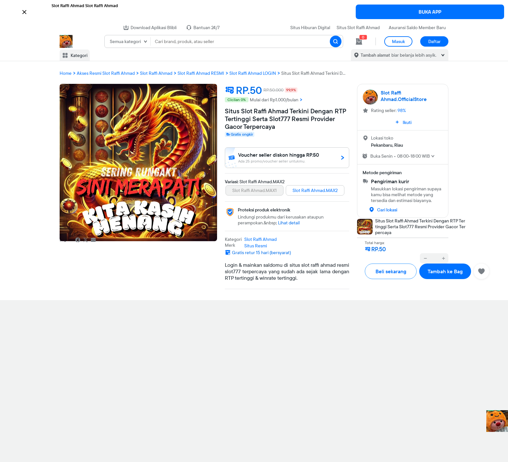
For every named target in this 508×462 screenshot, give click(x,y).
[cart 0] (358, 41)
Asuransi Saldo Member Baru (417, 27)
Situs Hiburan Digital (310, 27)
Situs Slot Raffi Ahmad (358, 27)
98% (402, 110)
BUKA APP (430, 12)
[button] (254, 11)
